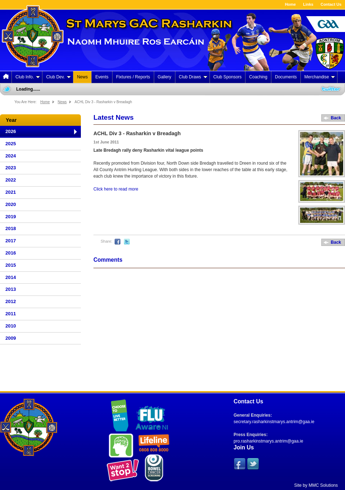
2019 (10, 216)
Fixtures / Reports (133, 76)
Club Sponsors (227, 76)
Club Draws (193, 76)
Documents (286, 76)
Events (102, 76)
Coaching (258, 76)
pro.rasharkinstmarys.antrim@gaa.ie (268, 441)
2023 (10, 167)
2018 (10, 228)
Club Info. (27, 76)
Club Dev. (58, 76)
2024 (10, 156)
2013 (10, 289)
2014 (10, 277)
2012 (10, 301)
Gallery (164, 76)
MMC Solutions (323, 485)
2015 (10, 265)
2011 (10, 313)
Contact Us (331, 4)
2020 (10, 204)
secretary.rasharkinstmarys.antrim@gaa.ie (274, 421)
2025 (10, 143)
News (82, 76)
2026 (10, 131)
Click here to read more (115, 189)
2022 (10, 180)
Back (336, 117)
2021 (10, 192)
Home (290, 4)
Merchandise (319, 76)
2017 (10, 240)
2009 (10, 338)
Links (308, 4)
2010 (10, 326)
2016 (10, 253)
